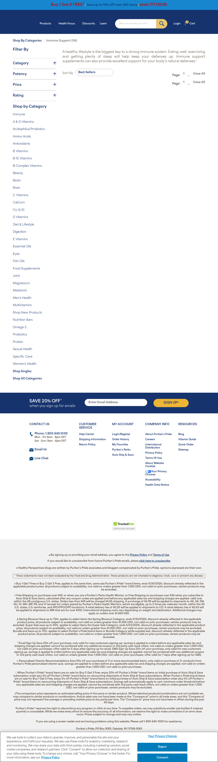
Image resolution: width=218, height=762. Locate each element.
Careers (150, 439)
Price (34, 85)
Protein (18, 342)
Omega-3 (19, 327)
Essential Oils (22, 246)
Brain (16, 188)
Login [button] (178, 23)
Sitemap (183, 450)
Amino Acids (22, 136)
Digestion (19, 232)
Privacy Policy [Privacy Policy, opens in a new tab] (50, 757)
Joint (16, 276)
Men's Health (22, 298)
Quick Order (186, 445)
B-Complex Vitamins (27, 166)
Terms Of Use (153, 458)
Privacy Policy (153, 453)
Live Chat (41, 458)
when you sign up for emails (52, 403)
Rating (34, 95)
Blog (181, 434)
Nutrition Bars (23, 320)
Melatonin (20, 290)
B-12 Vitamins (22, 158)
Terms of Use (161, 555)
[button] (92, 528)
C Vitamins (20, 195)
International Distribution (153, 446)
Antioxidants (21, 143)
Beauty (18, 173)
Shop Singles (22, 371)
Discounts (88, 24)
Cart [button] (190, 23)
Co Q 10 (18, 210)
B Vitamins (20, 151)
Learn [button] (104, 23)
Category (34, 63)
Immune (19, 114)
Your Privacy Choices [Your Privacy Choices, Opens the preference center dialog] (162, 736)
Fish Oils (19, 261)
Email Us (41, 449)
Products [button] (47, 23)
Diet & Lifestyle (23, 224)
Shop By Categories (27, 40)
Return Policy (87, 445)
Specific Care (22, 356)
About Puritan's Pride (158, 434)
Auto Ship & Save (123, 455)
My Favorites (120, 445)
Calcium (19, 202)
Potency (34, 74)
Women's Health (24, 364)
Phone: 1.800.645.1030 (51, 433)
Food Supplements (26, 268)
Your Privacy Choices (156, 473)
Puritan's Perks (121, 450)
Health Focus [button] (68, 23)
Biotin (17, 180)
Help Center (86, 434)
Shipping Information (92, 439)
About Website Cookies (154, 465)
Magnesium (21, 283)
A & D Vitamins (23, 122)
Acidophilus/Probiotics (29, 129)
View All (199, 73)
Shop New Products (27, 312)
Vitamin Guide (187, 439)
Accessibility (153, 480)
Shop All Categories (27, 378)
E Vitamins (20, 239)
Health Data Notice (157, 485)
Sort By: (68, 73)
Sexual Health (22, 349)
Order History (120, 439)
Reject (162, 747)
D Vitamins (20, 217)
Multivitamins (22, 305)
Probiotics (20, 334)
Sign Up (171, 403)
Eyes (16, 254)
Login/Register (121, 434)
